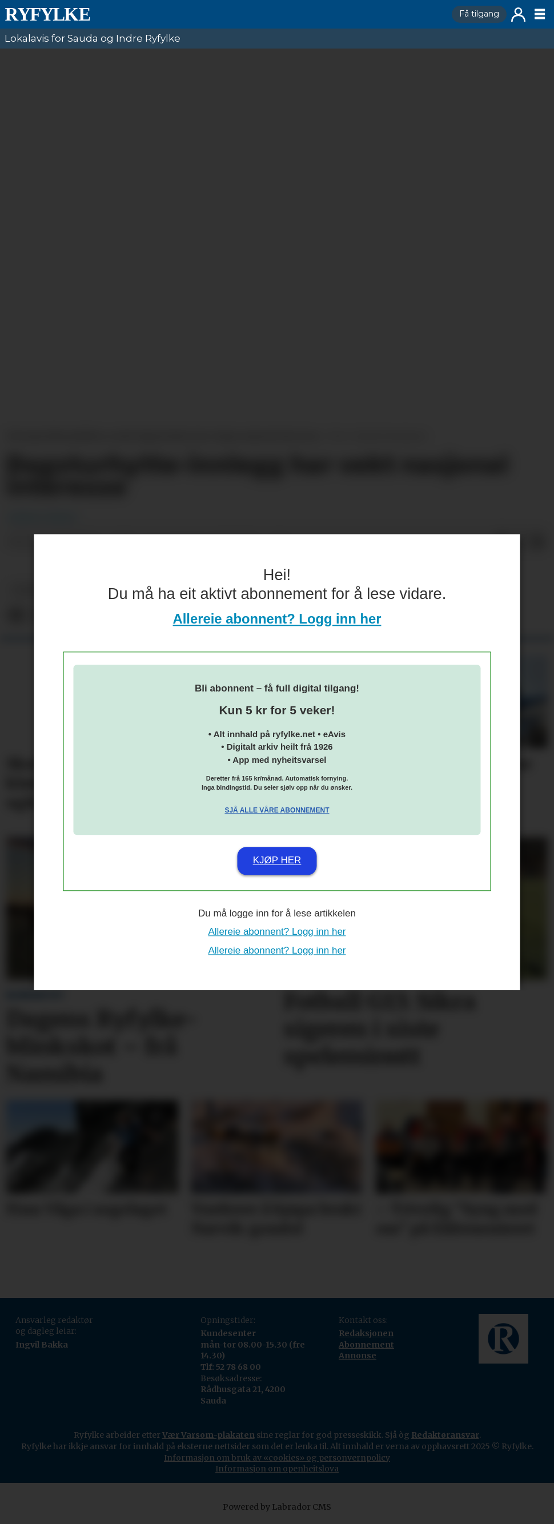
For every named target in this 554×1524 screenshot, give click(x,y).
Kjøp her (277, 860)
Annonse (357, 1355)
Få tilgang (479, 14)
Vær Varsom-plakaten (208, 1435)
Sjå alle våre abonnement (276, 811)
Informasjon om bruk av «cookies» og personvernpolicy (277, 1458)
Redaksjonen (366, 1333)
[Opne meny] (539, 14)
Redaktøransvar (445, 1435)
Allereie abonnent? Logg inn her (277, 618)
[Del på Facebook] (15, 615)
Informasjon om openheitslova (277, 1468)
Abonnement (366, 1345)
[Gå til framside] (47, 14)
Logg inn (518, 14)
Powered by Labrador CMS (277, 1507)
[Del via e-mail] (538, 542)
